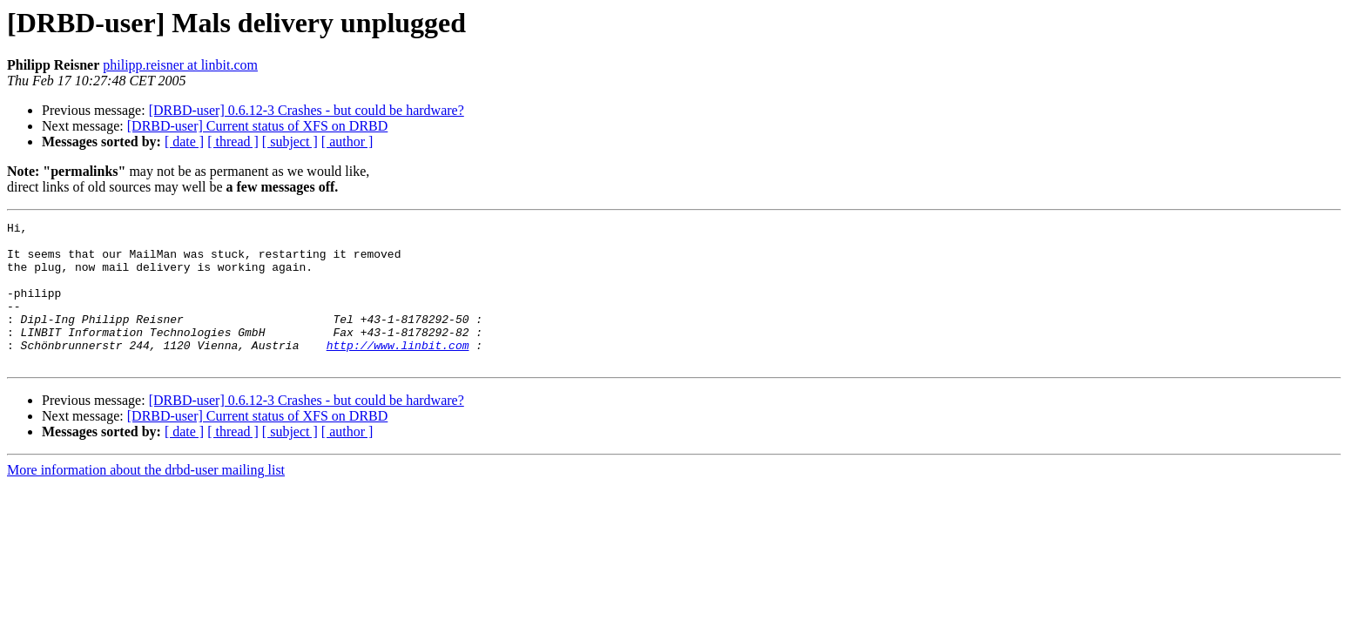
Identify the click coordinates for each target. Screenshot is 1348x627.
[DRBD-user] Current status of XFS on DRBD (257, 125)
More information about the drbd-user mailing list (146, 498)
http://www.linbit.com (398, 371)
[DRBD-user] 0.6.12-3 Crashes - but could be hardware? (306, 110)
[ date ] (184, 141)
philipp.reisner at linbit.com (180, 64)
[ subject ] (290, 141)
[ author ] (347, 141)
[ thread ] (233, 141)
